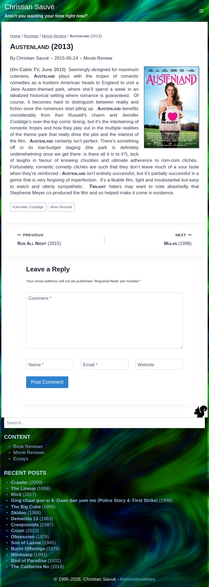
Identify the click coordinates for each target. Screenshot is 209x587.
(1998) (150, 239)
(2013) (25, 530)
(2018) (37, 566)
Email (90, 364)
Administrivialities (137, 579)
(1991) (29, 554)
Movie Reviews (28, 452)
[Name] (50, 364)
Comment (40, 298)
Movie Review (98, 58)
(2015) (58, 239)
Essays (20, 458)
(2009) (26, 482)
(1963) (32, 518)
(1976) (30, 536)
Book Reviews (28, 446)
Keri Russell (61, 207)
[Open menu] (201, 11)
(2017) (23, 494)
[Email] (104, 364)
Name (36, 364)
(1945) (33, 542)
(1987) (32, 524)
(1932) (36, 560)
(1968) (26, 512)
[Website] (159, 364)
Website (146, 364)
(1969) (33, 506)
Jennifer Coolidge (28, 207)
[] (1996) (91, 500)
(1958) (30, 488)
